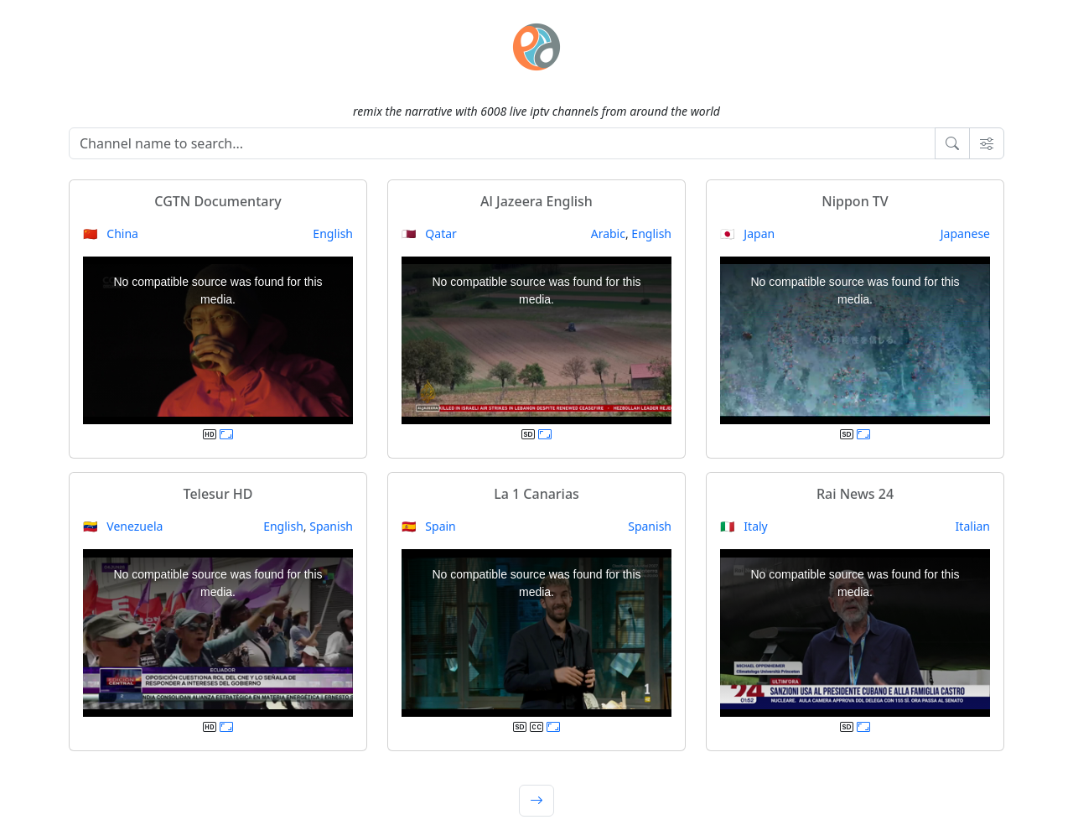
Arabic (608, 233)
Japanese (965, 233)
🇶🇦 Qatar (429, 233)
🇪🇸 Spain (429, 526)
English (333, 233)
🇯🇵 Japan (747, 233)
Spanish (331, 526)
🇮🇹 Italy (744, 526)
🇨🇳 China (110, 233)
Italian (973, 526)
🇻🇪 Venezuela (123, 526)
